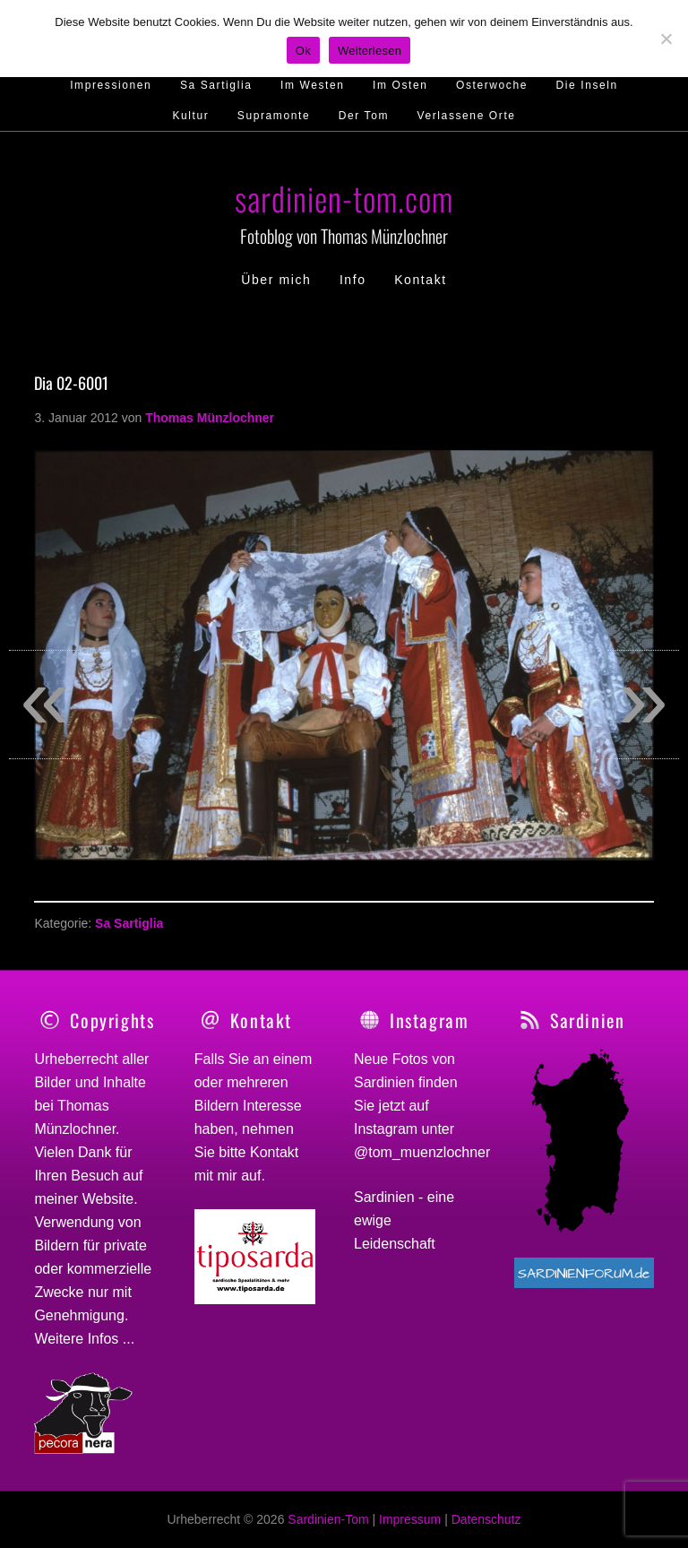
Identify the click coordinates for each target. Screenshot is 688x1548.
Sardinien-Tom (328, 1519)
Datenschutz (486, 1519)
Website (108, 1198)
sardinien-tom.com (344, 197)
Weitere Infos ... (84, 1338)
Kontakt (274, 1152)
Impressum (410, 1519)
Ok (303, 50)
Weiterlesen (369, 50)
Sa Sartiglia (129, 923)
